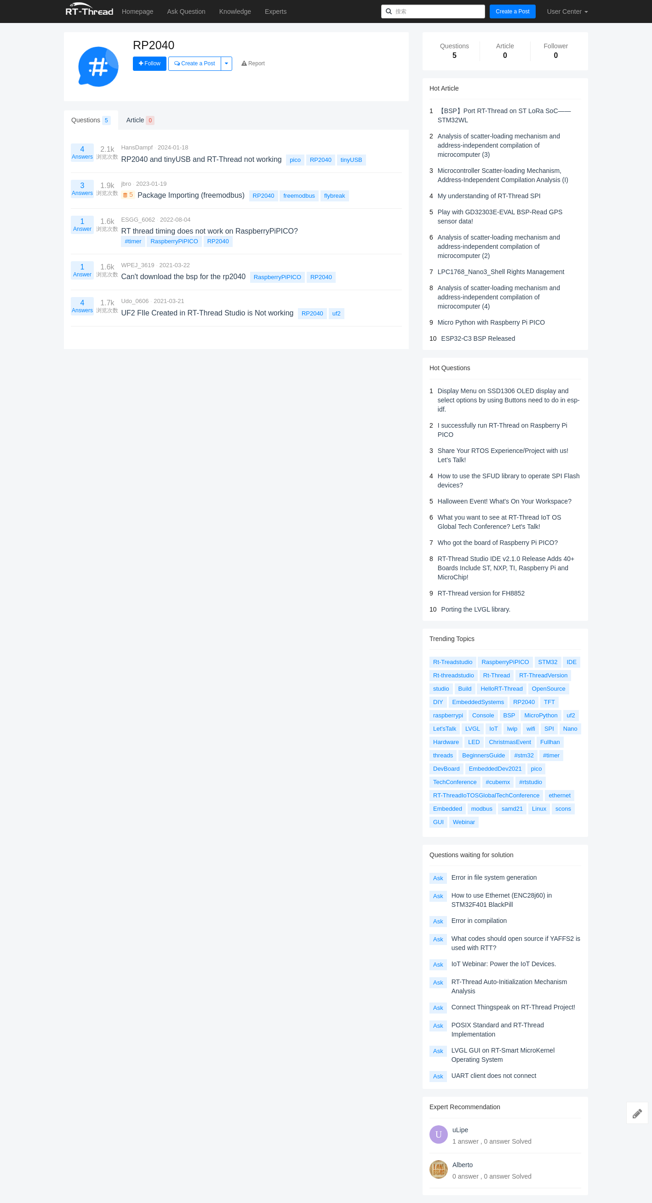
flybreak (334, 195)
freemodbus (299, 195)
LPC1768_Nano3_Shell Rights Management (501, 271)
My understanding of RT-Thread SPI (489, 196)
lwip (512, 728)
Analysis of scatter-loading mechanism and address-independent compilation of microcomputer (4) (499, 297)
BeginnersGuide (483, 755)
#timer (133, 241)
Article (140, 120)
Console (483, 715)
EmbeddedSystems (478, 702)
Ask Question (186, 11)
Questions (91, 120)
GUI (438, 822)
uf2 (336, 313)
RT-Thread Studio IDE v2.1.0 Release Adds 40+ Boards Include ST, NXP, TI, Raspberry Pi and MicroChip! (506, 568)
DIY (438, 702)
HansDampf (137, 147)
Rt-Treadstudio (453, 662)
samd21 (512, 808)
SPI (549, 728)
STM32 (548, 662)
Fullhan (550, 742)
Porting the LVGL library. (476, 609)
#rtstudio (530, 782)
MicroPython (540, 715)
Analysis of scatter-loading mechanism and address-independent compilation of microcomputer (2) (499, 246)
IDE (571, 662)
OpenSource (549, 688)
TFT (549, 702)
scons (563, 808)
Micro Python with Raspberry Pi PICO (491, 322)
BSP (509, 715)
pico (295, 159)
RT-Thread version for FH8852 (481, 593)
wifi (530, 728)
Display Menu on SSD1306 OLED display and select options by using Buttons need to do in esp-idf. (509, 400)
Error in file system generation (494, 877)
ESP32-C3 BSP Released (478, 338)
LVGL (472, 728)
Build (465, 688)
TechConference (455, 782)
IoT (493, 728)
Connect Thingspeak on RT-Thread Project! (514, 1007)
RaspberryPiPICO (174, 241)
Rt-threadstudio (453, 675)
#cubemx (498, 782)
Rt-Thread (496, 675)
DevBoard (446, 768)
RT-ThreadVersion (543, 675)
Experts (275, 11)
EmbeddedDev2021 (495, 768)
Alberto (462, 1165)
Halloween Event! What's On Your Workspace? (505, 501)
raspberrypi (448, 715)
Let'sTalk (444, 728)
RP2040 (321, 159)
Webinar (464, 822)
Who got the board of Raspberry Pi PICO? (498, 542)
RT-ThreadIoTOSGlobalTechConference (486, 795)
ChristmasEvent (510, 742)
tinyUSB (351, 159)
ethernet (560, 795)
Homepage (138, 11)
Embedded (447, 808)
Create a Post (512, 11)
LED (474, 742)
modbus (481, 808)
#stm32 (524, 755)
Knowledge (235, 11)
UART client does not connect (494, 1075)
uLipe (460, 1130)
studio (441, 688)
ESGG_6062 (138, 219)
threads (443, 755)
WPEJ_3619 (137, 265)
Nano (570, 728)
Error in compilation (479, 920)
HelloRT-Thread (501, 688)
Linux (539, 808)
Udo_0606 (135, 301)
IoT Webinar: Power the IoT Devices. (504, 964)
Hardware (446, 742)
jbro (126, 183)
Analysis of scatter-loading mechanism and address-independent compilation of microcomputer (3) (499, 145)
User (567, 11)
